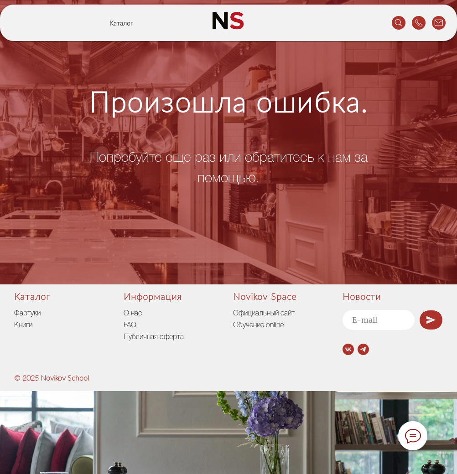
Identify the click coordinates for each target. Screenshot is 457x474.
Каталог (121, 24)
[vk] (348, 349)
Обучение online (258, 325)
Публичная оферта (154, 337)
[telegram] (363, 349)
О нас (133, 313)
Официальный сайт (264, 313)
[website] (398, 23)
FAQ (130, 325)
